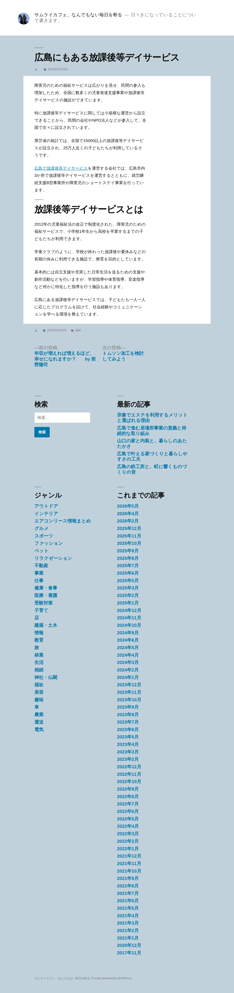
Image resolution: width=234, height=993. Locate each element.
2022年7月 (128, 803)
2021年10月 (129, 871)
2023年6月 (128, 729)
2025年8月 (128, 558)
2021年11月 (129, 863)
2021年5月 (128, 908)
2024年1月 (128, 677)
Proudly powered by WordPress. (112, 978)
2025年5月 (128, 580)
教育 (39, 640)
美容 (39, 692)
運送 (39, 722)
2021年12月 (129, 856)
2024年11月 (129, 617)
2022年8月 (128, 796)
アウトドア (46, 506)
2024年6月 (128, 640)
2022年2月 (128, 841)
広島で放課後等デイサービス (61, 168)
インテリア (46, 513)
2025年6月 (128, 573)
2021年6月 (128, 900)
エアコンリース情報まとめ (62, 520)
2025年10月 (129, 543)
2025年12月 (129, 528)
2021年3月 (128, 923)
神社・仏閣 (45, 677)
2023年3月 (128, 751)
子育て (41, 610)
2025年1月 (128, 602)
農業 (39, 714)
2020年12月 (129, 945)
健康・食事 (45, 587)
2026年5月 (128, 506)
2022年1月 (128, 848)
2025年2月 (128, 595)
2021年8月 (128, 885)
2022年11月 (129, 774)
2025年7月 (128, 565)
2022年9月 (128, 789)
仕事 (39, 580)
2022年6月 (128, 811)
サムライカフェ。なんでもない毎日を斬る (78, 14)
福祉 (78, 330)
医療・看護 (45, 595)
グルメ (41, 528)
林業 (39, 655)
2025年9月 (128, 550)
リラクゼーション (53, 558)
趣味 (39, 699)
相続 (39, 669)
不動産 (41, 565)
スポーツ (43, 535)
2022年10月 (129, 781)
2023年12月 (129, 684)
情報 (39, 632)
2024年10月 (129, 625)
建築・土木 (45, 625)
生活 (39, 662)
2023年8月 (128, 714)
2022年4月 (128, 826)
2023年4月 (128, 744)
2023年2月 (128, 759)
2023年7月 (128, 722)
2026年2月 (128, 520)
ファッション (48, 543)
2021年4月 (128, 915)
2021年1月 (128, 938)
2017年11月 (129, 952)
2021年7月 (128, 893)
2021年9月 (128, 878)
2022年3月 (128, 833)
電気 (39, 729)
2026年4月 (128, 513)
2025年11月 (129, 535)
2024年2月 (128, 669)
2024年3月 (128, 662)
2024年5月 (128, 647)
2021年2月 (128, 930)
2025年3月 (128, 587)
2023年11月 (129, 692)
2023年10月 (129, 699)
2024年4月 (128, 655)
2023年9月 (128, 707)
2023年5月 (128, 736)
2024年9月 (128, 632)
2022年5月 (128, 818)
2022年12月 (129, 766)
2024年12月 (129, 610)
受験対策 (43, 602)
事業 (39, 573)
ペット (41, 550)
